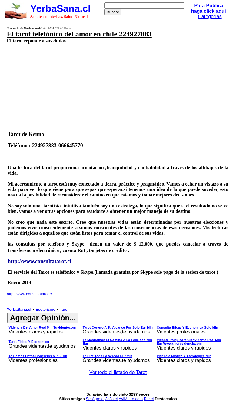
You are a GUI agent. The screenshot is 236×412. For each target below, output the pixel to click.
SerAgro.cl (95, 399)
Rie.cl (149, 399)
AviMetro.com (131, 399)
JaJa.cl (111, 399)
